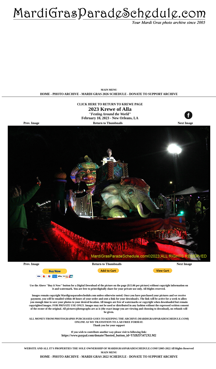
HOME (45, 94)
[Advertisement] (109, 56)
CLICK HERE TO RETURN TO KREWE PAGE (110, 104)
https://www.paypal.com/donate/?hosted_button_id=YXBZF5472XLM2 (109, 335)
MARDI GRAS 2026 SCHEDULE (104, 94)
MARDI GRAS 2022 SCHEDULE (104, 356)
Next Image (185, 123)
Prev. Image (31, 123)
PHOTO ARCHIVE (66, 94)
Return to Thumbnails (108, 123)
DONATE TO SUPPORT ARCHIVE (153, 94)
